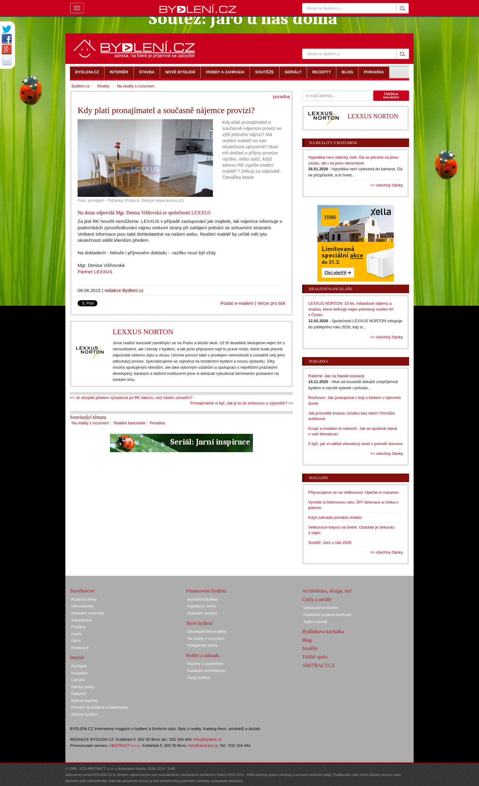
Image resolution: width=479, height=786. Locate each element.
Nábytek (78, 693)
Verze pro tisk (271, 303)
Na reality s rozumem (90, 423)
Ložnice (78, 679)
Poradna (157, 423)
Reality (103, 86)
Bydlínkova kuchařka (323, 631)
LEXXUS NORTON (143, 332)
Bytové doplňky (84, 700)
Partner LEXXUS (95, 271)
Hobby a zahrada (202, 655)
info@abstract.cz (203, 745)
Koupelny (79, 673)
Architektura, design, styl (327, 590)
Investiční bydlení (202, 599)
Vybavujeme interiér (320, 607)
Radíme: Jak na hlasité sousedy (336, 376)
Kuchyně (79, 666)
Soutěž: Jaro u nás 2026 (329, 542)
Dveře (76, 634)
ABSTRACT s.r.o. (124, 745)
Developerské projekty (207, 631)
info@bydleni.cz (208, 739)
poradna (281, 96)
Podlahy (78, 627)
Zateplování (81, 620)
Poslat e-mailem (237, 303)
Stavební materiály (87, 613)
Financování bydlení (206, 590)
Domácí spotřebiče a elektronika (99, 707)
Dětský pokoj (82, 687)
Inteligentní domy (202, 645)
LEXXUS (200, 212)
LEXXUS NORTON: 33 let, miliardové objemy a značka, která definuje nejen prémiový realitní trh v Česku (351, 309)
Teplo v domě (315, 621)
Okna (76, 640)
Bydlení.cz (80, 86)
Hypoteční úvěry (201, 606)
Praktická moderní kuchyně (327, 614)
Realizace (80, 647)
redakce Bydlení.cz (124, 290)
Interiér (77, 657)
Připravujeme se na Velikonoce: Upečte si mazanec (353, 492)
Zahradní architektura (206, 670)
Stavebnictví (82, 590)
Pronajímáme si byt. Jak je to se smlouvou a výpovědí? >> (241, 403)
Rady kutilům (198, 677)
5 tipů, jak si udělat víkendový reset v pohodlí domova (355, 443)
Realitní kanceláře (129, 423)
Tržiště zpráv (314, 656)
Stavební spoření (202, 613)
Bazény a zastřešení (205, 663)
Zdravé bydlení (84, 714)
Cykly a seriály (317, 599)
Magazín (318, 477)
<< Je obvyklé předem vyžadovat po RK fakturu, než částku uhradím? (131, 397)
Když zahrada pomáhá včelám (335, 517)
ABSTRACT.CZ (318, 665)
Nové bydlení (199, 623)
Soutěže (310, 648)
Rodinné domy (84, 599)
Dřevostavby (82, 606)
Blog (307, 640)
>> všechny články (386, 185)
